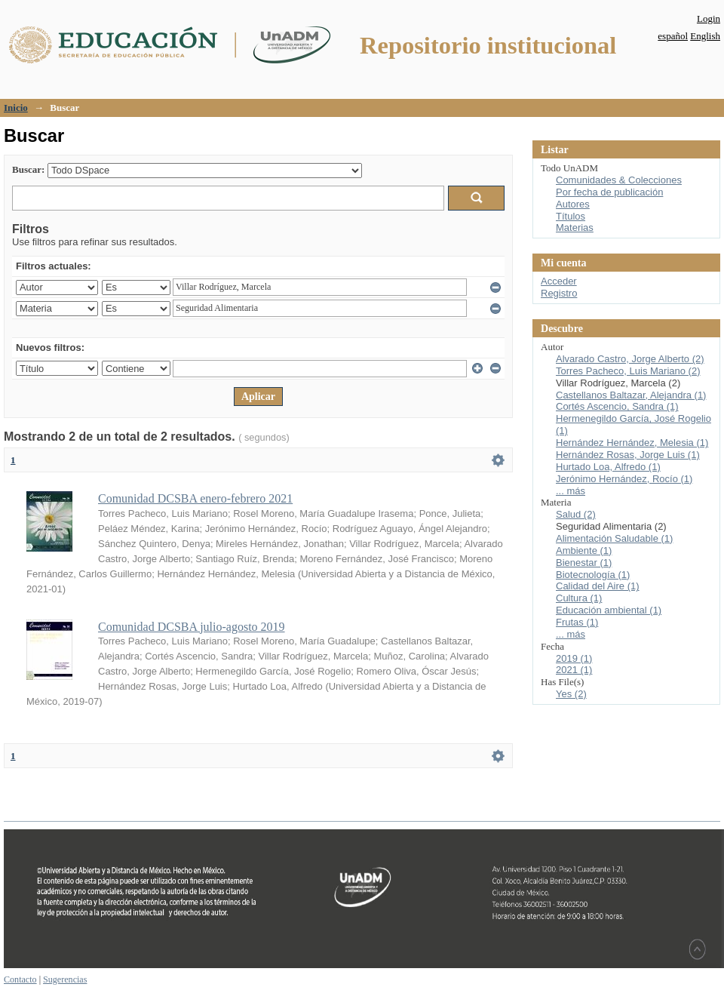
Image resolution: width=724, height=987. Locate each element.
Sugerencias (65, 979)
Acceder (559, 281)
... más (570, 491)
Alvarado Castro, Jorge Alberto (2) (630, 358)
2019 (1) (574, 658)
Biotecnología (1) (593, 574)
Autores (573, 204)
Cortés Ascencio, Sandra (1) (617, 406)
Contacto (20, 979)
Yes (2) (571, 694)
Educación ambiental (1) (608, 610)
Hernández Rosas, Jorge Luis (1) (628, 454)
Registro (559, 293)
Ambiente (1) (584, 550)
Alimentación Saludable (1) (614, 538)
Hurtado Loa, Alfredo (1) (608, 466)
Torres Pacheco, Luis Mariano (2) (628, 371)
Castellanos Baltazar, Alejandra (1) (631, 395)
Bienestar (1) (584, 562)
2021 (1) (574, 669)
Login (708, 18)
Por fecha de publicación (609, 192)
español (673, 36)
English (705, 36)
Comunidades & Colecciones (619, 180)
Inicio (16, 107)
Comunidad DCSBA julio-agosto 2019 (191, 626)
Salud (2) (576, 514)
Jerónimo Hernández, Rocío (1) (624, 478)
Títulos (570, 216)
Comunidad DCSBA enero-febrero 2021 (195, 498)
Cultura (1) (579, 598)
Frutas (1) (577, 622)
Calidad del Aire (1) (598, 586)
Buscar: (28, 169)
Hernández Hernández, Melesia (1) (632, 442)
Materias (575, 227)
